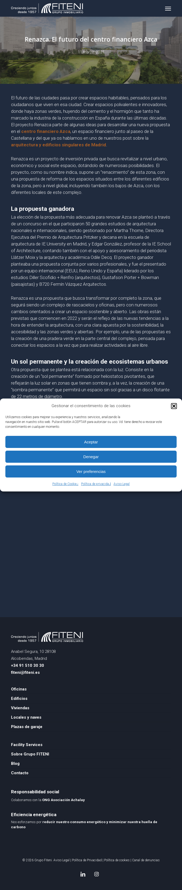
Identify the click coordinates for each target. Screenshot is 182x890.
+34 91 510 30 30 (27, 665)
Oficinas (19, 689)
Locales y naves (26, 717)
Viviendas (20, 708)
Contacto (19, 772)
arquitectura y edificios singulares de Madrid (58, 144)
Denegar (91, 456)
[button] (174, 406)
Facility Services (26, 744)
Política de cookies (117, 860)
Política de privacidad (96, 484)
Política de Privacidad (87, 860)
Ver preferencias (90, 471)
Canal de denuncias (146, 860)
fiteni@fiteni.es (25, 672)
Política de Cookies (65, 484)
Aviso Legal (122, 484)
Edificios (19, 698)
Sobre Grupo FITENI (30, 754)
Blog (15, 763)
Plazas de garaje (26, 726)
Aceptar (91, 442)
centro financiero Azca (45, 131)
